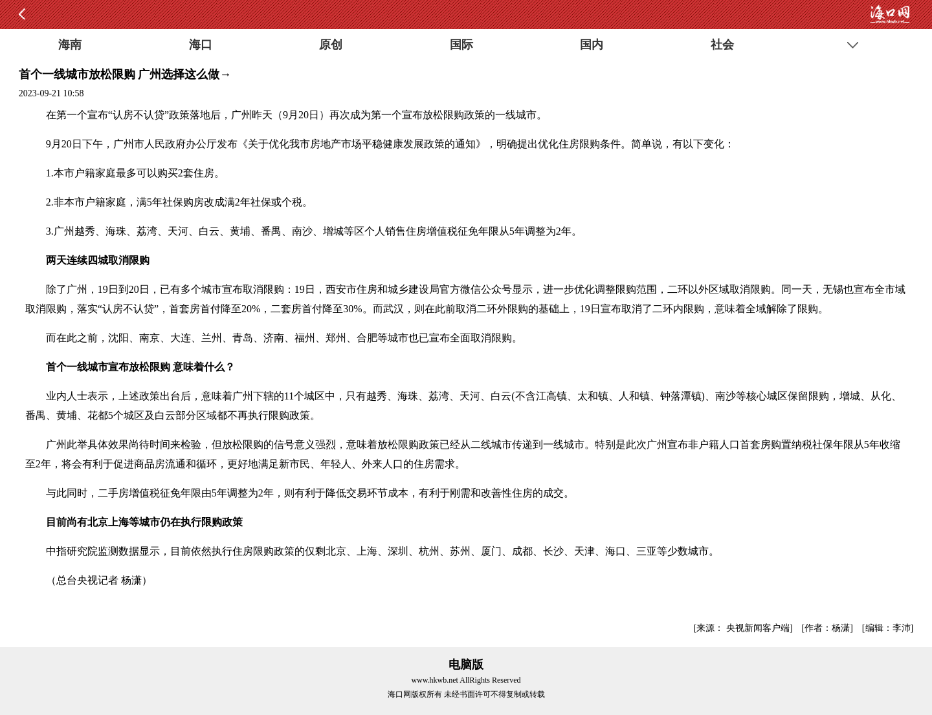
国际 (461, 44)
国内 (591, 44)
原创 (330, 44)
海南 (70, 44)
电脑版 (466, 664)
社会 (722, 44)
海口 (200, 44)
